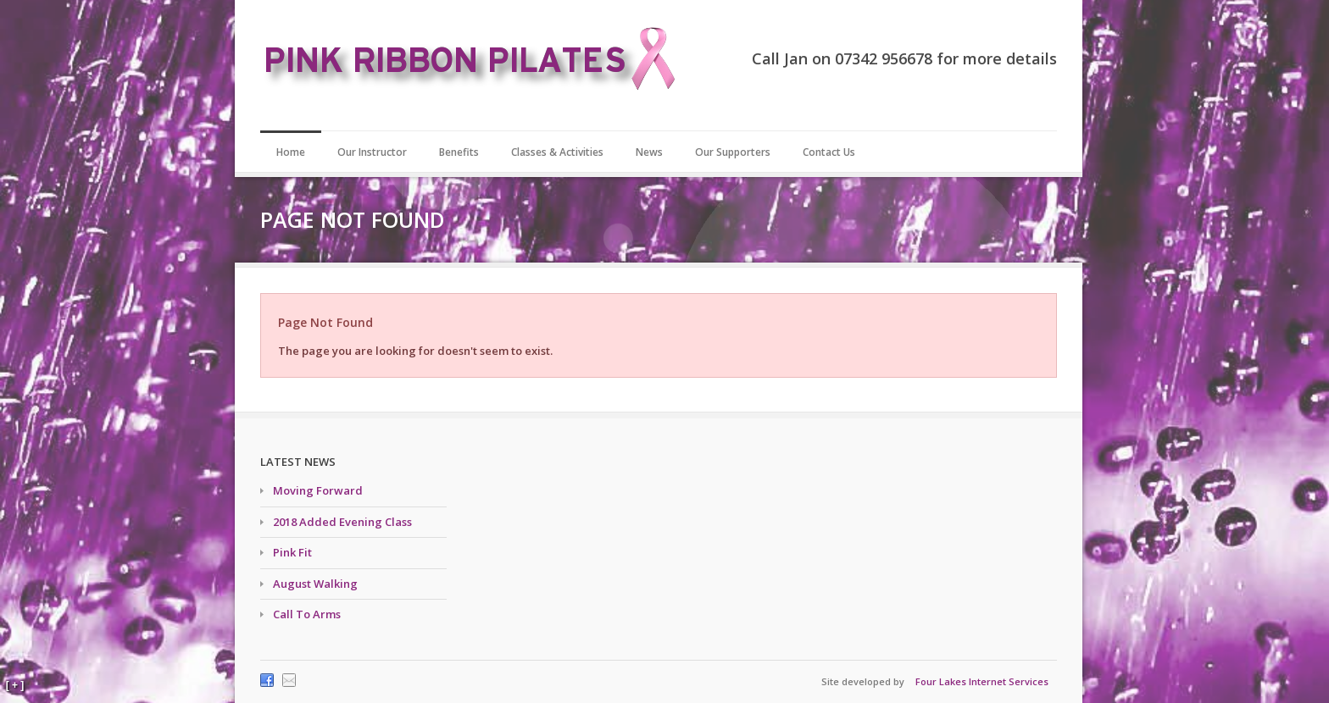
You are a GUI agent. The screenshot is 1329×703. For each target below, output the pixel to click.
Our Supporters (732, 152)
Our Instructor (372, 152)
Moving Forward (318, 490)
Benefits (459, 152)
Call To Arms (307, 614)
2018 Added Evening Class (342, 521)
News (649, 152)
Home (290, 152)
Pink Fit (292, 552)
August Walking (315, 583)
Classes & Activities (557, 152)
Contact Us (829, 152)
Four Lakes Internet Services (981, 681)
